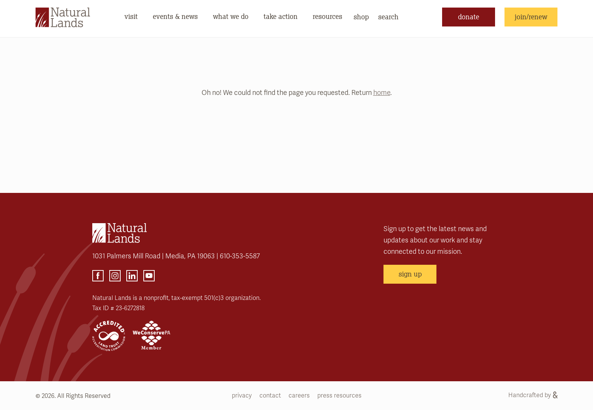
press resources (339, 395)
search (388, 16)
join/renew (531, 16)
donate (468, 16)
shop (361, 16)
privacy (242, 395)
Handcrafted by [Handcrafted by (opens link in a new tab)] (532, 395)
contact (270, 395)
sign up (410, 273)
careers (299, 395)
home (381, 93)
